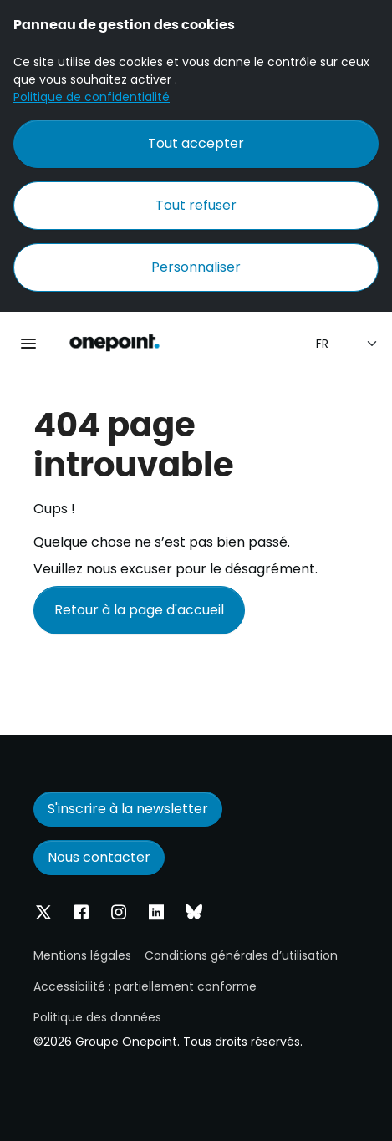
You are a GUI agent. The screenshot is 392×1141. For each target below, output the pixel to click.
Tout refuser (196, 205)
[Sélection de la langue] (347, 344)
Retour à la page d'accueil (139, 609)
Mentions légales (82, 955)
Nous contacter (99, 857)
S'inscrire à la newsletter (128, 808)
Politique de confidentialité (91, 97)
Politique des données (97, 1017)
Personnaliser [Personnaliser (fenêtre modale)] (196, 267)
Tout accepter (196, 143)
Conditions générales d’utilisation (241, 955)
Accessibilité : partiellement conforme (145, 986)
